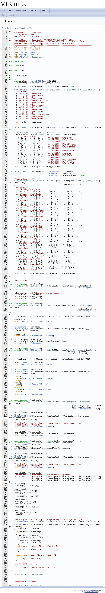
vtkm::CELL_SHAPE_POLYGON (38, 389)
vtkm (3, 15)
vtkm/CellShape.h (28, 52)
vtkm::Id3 (16, 450)
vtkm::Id (15, 484)
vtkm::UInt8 (73, 353)
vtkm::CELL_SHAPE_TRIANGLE (38, 378)
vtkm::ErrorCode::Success (31, 298)
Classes (34, 10)
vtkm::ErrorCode (43, 286)
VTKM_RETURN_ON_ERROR (22, 328)
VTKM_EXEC (16, 86)
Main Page (7, 10)
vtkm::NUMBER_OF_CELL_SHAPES (80, 90)
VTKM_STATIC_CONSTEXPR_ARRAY (28, 90)
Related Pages (21, 10)
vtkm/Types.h (26, 56)
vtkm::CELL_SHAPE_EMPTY (35, 362)
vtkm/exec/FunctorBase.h (32, 58)
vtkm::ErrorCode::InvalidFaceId (37, 321)
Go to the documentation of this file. (17, 28)
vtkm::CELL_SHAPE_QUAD (36, 384)
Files (45, 10)
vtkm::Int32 (35, 81)
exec (10, 15)
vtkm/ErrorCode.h (28, 54)
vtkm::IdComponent (84, 287)
